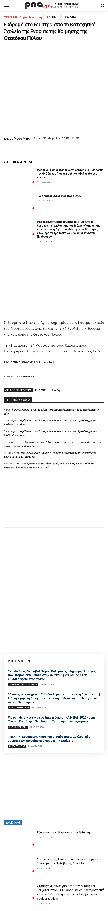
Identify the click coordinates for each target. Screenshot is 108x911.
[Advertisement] (54, 502)
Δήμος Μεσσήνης (31, 17)
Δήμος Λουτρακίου (19, 707)
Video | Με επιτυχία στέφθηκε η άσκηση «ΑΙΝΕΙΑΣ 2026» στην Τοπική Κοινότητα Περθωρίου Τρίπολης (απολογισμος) (51, 719)
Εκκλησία (69, 17)
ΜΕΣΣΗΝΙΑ (11, 17)
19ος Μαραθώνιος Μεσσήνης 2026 (59, 195)
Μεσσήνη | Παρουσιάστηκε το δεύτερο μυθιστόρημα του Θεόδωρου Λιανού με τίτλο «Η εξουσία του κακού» (70, 173)
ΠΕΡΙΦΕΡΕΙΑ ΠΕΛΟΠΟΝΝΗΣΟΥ (23, 684)
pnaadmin (29, 375)
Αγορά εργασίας (17, 746)
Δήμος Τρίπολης (18, 727)
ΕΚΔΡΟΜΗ (52, 17)
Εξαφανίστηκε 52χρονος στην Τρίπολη (63, 832)
